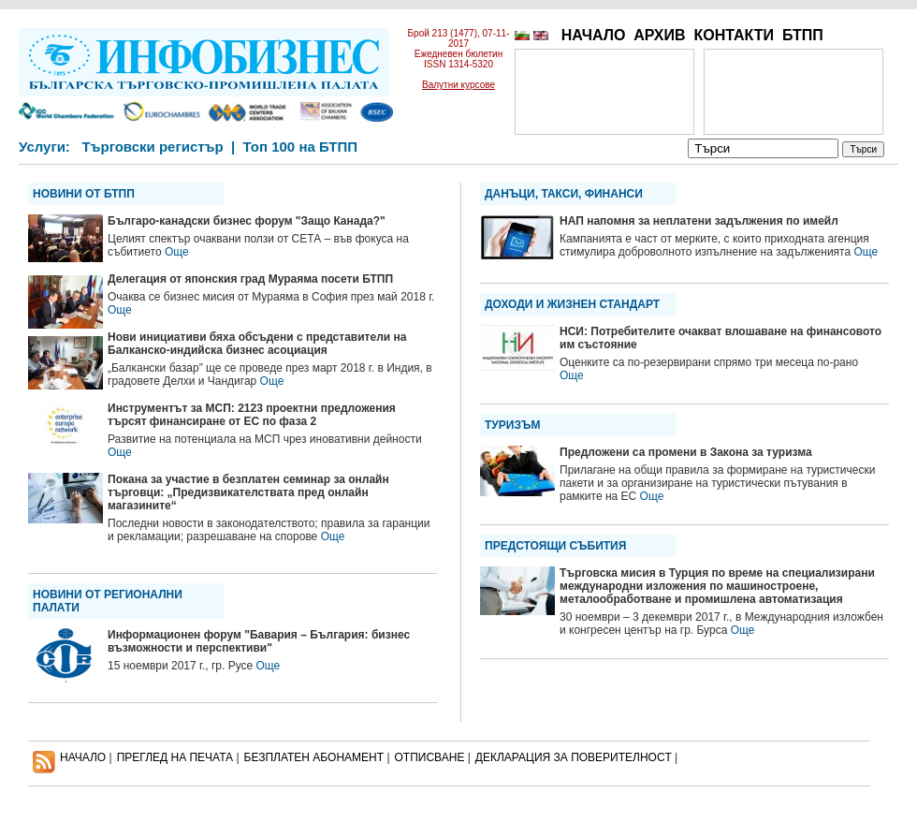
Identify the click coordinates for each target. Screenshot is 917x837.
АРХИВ (659, 35)
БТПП (802, 35)
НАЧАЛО (593, 35)
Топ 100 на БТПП (300, 146)
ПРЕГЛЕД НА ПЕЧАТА (175, 757)
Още (177, 251)
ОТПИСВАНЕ (430, 757)
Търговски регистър (152, 146)
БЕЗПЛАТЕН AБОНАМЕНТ (314, 757)
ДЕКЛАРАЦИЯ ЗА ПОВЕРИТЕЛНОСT (573, 757)
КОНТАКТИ (733, 35)
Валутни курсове (458, 85)
